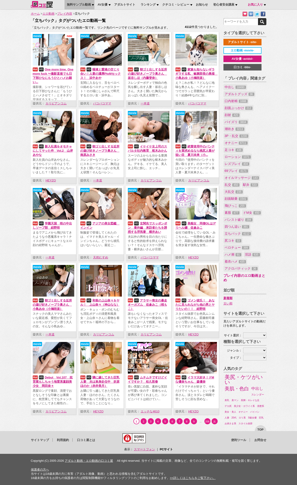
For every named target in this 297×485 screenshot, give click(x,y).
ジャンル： (234, 350)
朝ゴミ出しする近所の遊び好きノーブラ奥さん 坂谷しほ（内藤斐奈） (147, 74)
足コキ (234, 150)
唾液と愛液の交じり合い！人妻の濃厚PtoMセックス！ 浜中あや (100, 74)
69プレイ (236, 171)
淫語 (252, 254)
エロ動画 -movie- (242, 50)
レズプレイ (237, 164)
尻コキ (233, 240)
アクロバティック (241, 268)
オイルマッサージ (242, 178)
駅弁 (250, 185)
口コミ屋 (42, 4)
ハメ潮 (233, 254)
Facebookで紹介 (263, 14)
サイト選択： (233, 335)
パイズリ (236, 122)
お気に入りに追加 (245, 14)
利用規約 (63, 440)
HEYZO (50, 180)
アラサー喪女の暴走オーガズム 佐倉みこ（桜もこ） (147, 305)
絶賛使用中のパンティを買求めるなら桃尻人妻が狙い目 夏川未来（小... (195, 151)
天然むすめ (100, 257)
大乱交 (234, 192)
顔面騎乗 (236, 199)
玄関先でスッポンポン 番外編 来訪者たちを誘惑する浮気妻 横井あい (147, 228)
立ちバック (238, 233)
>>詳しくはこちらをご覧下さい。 (193, 478)
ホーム (35, 13)
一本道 (145, 103)
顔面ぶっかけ (239, 108)
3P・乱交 (237, 136)
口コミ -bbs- (242, 67)
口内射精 (236, 101)
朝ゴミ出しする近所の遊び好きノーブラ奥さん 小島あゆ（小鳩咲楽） (52, 305)
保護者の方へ (40, 469)
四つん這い (237, 226)
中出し (235, 87)
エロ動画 (48, 13)
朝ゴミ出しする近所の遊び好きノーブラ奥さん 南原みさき (99, 151)
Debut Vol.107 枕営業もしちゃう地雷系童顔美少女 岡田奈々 (53, 382)
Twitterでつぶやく (257, 14)
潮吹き (234, 129)
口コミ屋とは (86, 440)
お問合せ (260, 440)
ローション (238, 157)
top (260, 429)
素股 (232, 212)
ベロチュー (237, 247)
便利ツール (238, 440)
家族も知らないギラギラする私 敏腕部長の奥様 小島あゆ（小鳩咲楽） (196, 74)
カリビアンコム (56, 103)
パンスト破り (239, 219)
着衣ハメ (235, 261)
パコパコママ (102, 103)
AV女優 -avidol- (242, 58)
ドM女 (252, 212)
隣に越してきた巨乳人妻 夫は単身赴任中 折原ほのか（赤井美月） (99, 382)
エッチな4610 (150, 411)
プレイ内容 (64, 13)
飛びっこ (235, 205)
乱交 (232, 185)
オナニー (236, 143)
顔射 (232, 115)
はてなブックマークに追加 (251, 14)
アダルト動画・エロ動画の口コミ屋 (89, 460)
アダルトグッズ (239, 94)
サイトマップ (40, 440)
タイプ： (236, 357)
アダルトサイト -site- (242, 42)
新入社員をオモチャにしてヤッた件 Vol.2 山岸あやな (53, 151)
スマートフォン (144, 449)
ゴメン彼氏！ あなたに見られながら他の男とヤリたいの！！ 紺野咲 (195, 305)
